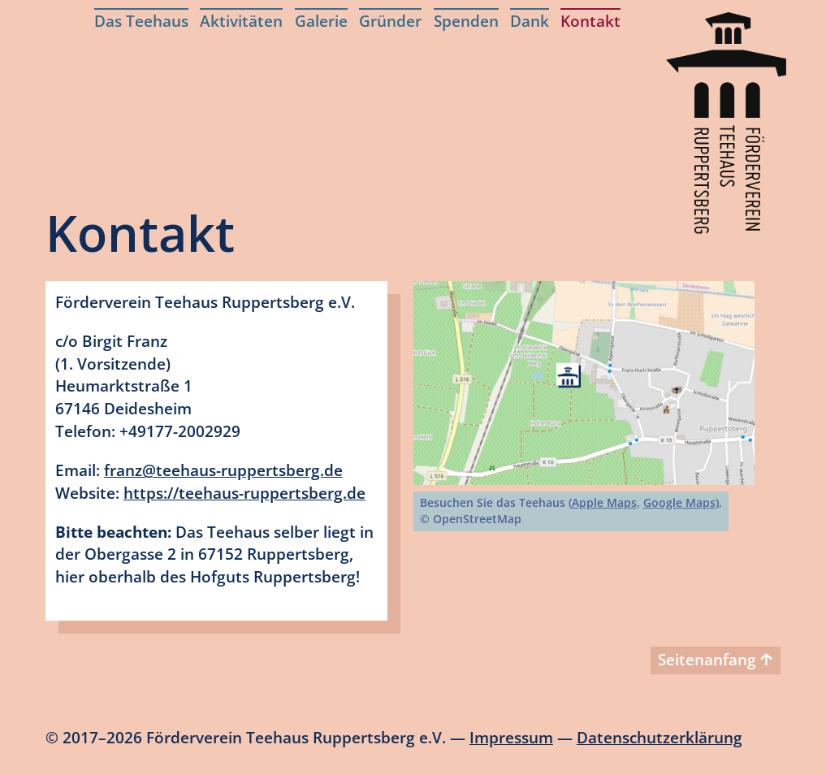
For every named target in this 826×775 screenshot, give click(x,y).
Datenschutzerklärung (659, 737)
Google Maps (679, 502)
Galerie (321, 21)
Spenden (466, 21)
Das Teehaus (141, 21)
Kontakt (590, 21)
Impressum (511, 737)
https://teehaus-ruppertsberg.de (244, 493)
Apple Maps (604, 502)
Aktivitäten (241, 21)
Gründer (390, 21)
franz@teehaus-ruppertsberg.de (223, 470)
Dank (529, 21)
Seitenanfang (715, 659)
